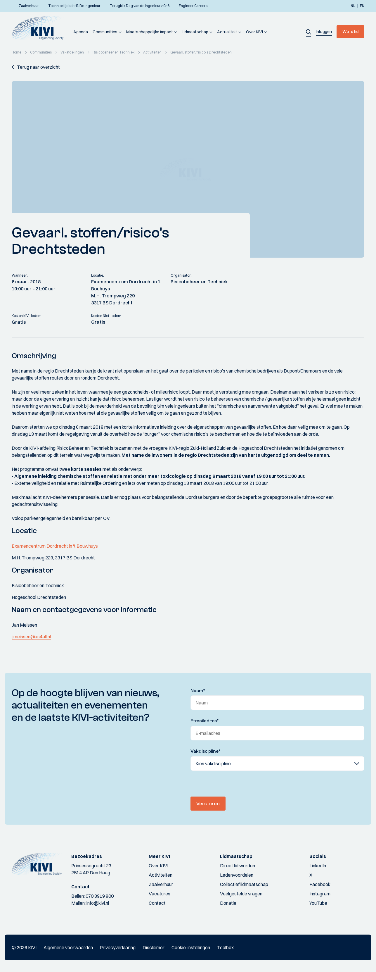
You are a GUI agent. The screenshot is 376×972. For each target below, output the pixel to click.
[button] (308, 31)
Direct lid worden (237, 865)
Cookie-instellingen (190, 947)
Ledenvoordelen (236, 875)
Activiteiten (160, 875)
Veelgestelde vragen (241, 894)
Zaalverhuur (161, 884)
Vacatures (159, 894)
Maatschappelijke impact (149, 32)
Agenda (80, 32)
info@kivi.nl (97, 903)
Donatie (228, 903)
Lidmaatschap (195, 32)
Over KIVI (254, 32)
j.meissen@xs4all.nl (31, 637)
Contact (157, 903)
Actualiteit (227, 32)
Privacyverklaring (118, 947)
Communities (105, 32)
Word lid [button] (350, 31)
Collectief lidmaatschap (244, 884)
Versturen (208, 803)
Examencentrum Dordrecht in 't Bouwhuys (55, 546)
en (362, 6)
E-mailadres (204, 720)
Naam (197, 690)
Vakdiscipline (205, 751)
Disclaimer (153, 947)
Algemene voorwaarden (68, 947)
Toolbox (225, 947)
